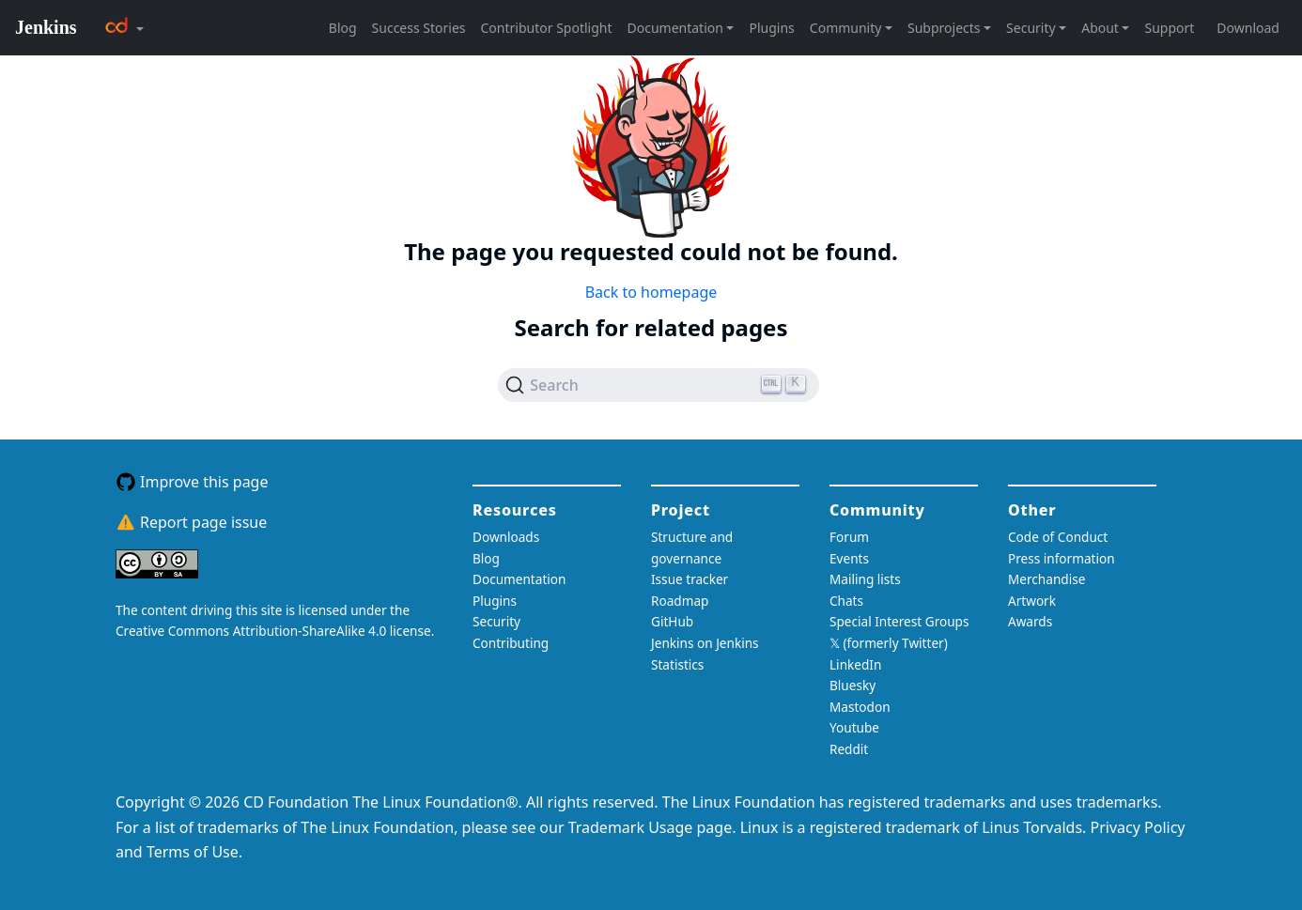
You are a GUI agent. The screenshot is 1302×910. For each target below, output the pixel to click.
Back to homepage (651, 292)
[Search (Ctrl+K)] (658, 385)
